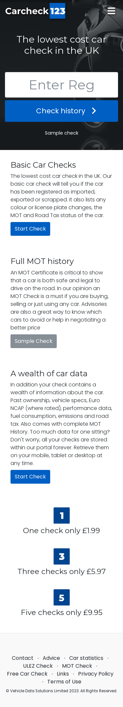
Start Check (30, 229)
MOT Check (77, 666)
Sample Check (33, 341)
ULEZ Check (38, 666)
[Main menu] (111, 11)
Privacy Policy (95, 674)
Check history (61, 111)
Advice (51, 658)
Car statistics (86, 658)
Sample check (61, 133)
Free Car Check (27, 674)
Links (63, 674)
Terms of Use (64, 681)
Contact (22, 658)
